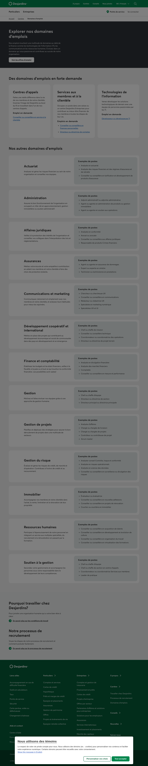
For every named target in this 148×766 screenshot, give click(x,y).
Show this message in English (30, 752)
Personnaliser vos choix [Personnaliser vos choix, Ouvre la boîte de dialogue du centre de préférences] (97, 759)
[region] (74, 750)
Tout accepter (121, 759)
